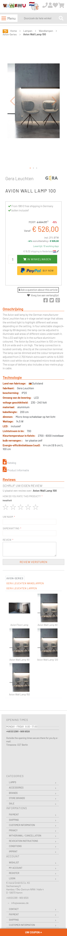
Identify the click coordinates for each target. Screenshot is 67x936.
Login (12, 878)
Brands (13, 793)
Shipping (14, 819)
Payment (14, 814)
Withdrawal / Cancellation (25, 835)
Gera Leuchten (19, 178)
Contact (14, 909)
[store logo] (14, 6)
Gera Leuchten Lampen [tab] (21, 588)
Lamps (12, 782)
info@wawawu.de (20, 903)
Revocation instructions (23, 840)
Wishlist (14, 862)
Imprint (13, 851)
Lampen (27, 30)
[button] (12, 101)
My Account (15, 867)
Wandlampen (46, 30)
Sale (11, 803)
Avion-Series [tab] (14, 578)
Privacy (13, 830)
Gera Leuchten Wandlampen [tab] (25, 583)
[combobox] (40, 18)
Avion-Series (10, 34)
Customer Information (22, 825)
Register (14, 873)
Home (13, 30)
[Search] (61, 18)
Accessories (16, 787)
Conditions (15, 846)
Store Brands (17, 798)
